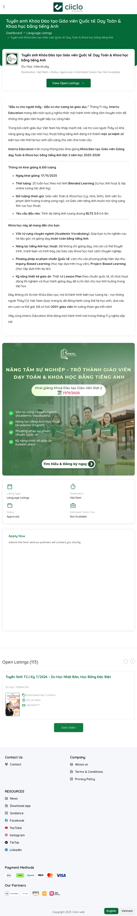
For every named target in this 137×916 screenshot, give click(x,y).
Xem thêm (69, 727)
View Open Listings (68, 82)
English (111, 911)
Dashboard (14, 33)
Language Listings (39, 33)
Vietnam (127, 911)
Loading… (46, 585)
